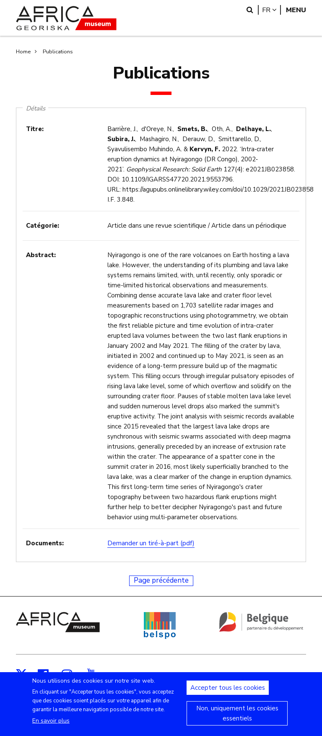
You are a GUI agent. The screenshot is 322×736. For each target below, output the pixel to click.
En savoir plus (51, 726)
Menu (296, 10)
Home (23, 51)
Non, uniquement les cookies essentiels (237, 719)
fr (271, 10)
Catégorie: (42, 225)
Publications (58, 51)
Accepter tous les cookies (227, 693)
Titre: (35, 129)
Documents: (45, 543)
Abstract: (41, 255)
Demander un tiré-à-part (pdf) (151, 543)
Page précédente (161, 580)
